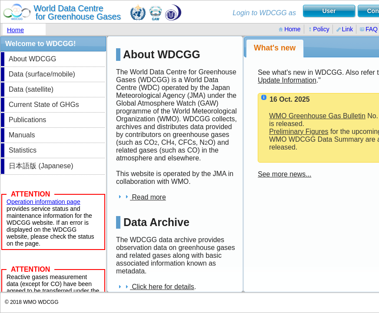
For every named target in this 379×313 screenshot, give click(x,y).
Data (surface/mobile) (42, 74)
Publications (27, 119)
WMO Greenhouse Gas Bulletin (317, 116)
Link (344, 29)
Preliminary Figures (298, 131)
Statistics (23, 150)
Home (15, 30)
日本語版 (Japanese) (41, 166)
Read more (141, 197)
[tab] (275, 48)
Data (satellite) (31, 89)
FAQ (369, 29)
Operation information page (43, 201)
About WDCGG (32, 59)
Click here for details (155, 286)
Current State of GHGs (44, 104)
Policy (318, 29)
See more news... (284, 174)
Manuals (22, 135)
